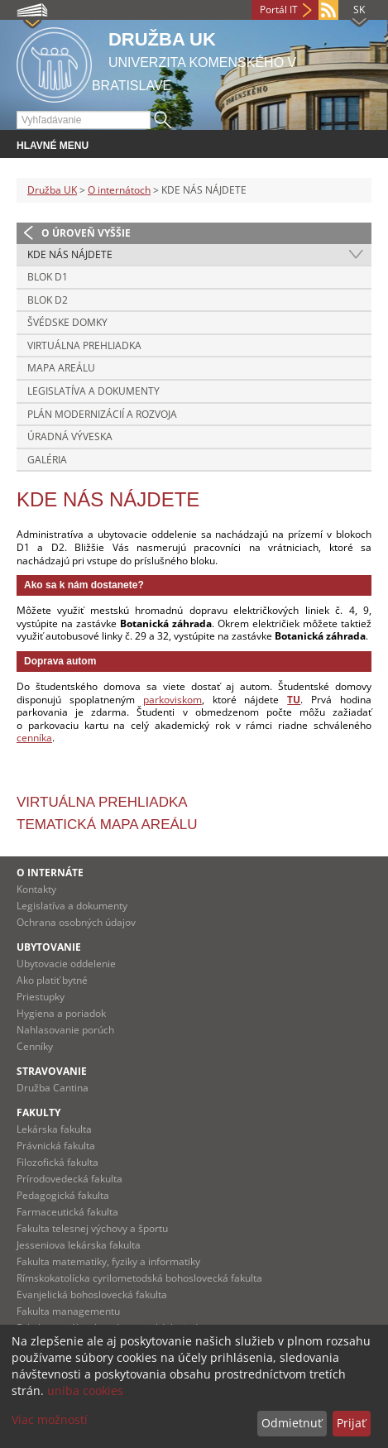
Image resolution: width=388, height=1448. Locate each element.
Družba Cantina (53, 1088)
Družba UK (52, 190)
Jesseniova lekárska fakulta (79, 1245)
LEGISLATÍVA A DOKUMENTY (93, 391)
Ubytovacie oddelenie (66, 964)
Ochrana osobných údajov (76, 922)
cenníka (34, 738)
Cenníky (35, 1046)
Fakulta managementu (68, 1311)
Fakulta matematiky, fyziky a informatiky (108, 1261)
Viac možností (50, 1419)
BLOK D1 (47, 277)
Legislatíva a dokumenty (72, 906)
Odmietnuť (291, 1423)
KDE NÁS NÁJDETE (70, 254)
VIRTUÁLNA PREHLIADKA (84, 345)
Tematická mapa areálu (107, 824)
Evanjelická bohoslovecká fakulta (92, 1294)
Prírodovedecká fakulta (69, 1179)
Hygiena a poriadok (61, 1013)
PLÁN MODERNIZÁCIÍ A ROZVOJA (102, 414)
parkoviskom (172, 700)
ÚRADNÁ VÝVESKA (70, 436)
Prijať (351, 1423)
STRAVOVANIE (52, 1071)
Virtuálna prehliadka (102, 802)
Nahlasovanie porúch (65, 1030)
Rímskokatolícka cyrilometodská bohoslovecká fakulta (139, 1278)
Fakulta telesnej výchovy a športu (92, 1228)
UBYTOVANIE (49, 947)
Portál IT (279, 9)
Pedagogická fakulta (63, 1195)
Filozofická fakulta (57, 1162)
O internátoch (119, 190)
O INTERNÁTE (50, 872)
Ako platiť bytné (52, 980)
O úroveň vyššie (86, 233)
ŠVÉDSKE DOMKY (67, 322)
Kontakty (36, 889)
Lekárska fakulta (54, 1129)
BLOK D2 (47, 300)
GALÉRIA (47, 460)
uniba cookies (85, 1390)
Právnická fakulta (56, 1146)
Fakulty (38, 1112)
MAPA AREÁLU (61, 368)
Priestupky (41, 997)
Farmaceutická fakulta (67, 1212)
